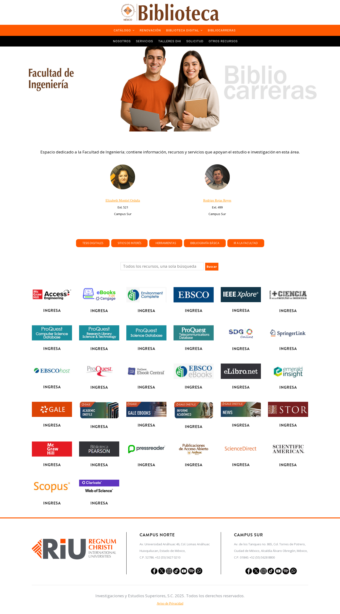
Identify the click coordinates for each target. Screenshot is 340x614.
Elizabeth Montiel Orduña (123, 200)
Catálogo (124, 30)
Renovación (150, 30)
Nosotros (122, 41)
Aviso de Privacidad (170, 603)
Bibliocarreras (222, 30)
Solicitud (195, 41)
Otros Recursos (223, 41)
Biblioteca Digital (184, 30)
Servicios (144, 41)
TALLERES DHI (169, 41)
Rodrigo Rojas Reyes (217, 200)
